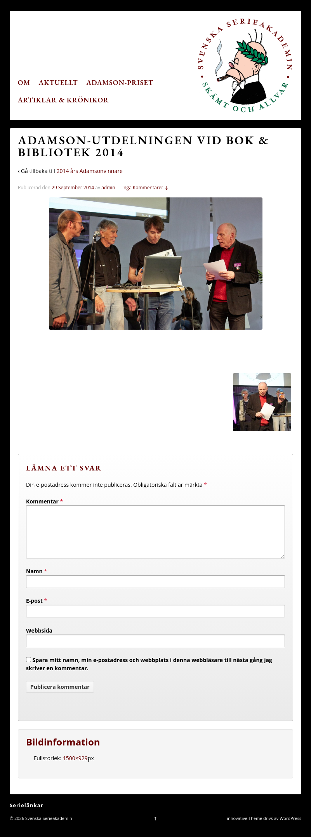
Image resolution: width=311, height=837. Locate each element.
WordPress (290, 827)
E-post (34, 610)
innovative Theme (244, 827)
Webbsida (39, 639)
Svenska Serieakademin (48, 827)
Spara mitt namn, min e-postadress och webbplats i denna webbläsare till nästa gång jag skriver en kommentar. (149, 673)
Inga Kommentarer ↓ (145, 187)
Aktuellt (58, 82)
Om (24, 82)
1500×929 (75, 767)
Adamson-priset (119, 82)
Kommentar (44, 501)
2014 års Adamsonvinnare (89, 171)
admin (108, 187)
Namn (34, 580)
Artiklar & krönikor (63, 99)
